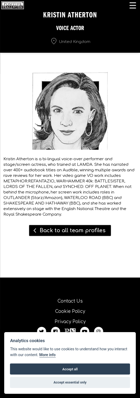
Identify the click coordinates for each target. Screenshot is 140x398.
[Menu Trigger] (133, 5)
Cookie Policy (70, 311)
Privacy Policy (70, 321)
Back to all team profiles (73, 230)
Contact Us (70, 301)
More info (47, 355)
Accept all (69, 369)
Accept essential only (70, 382)
